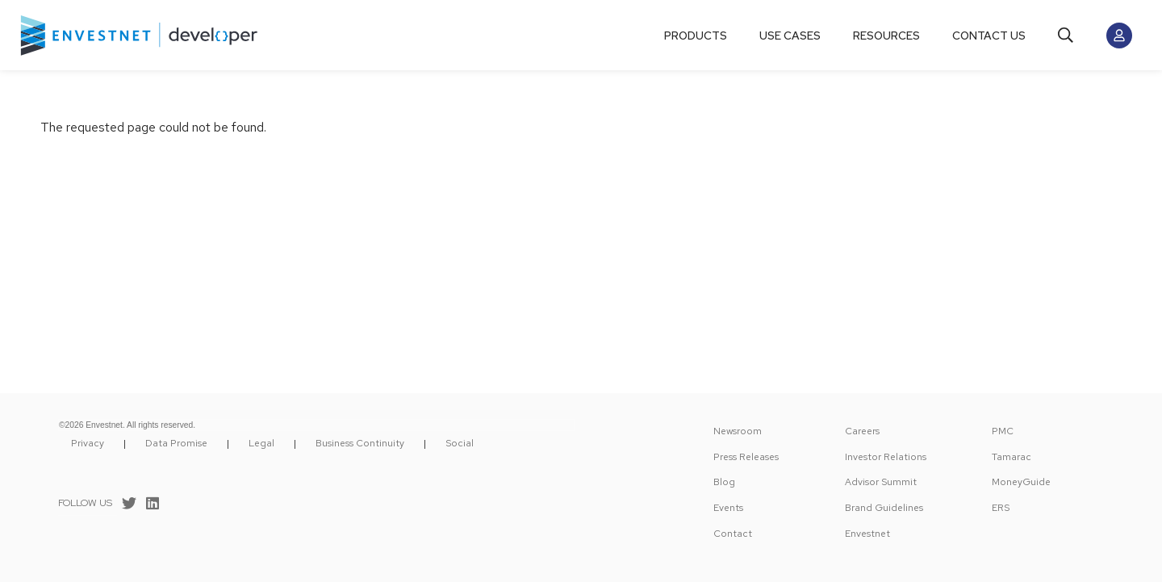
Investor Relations (885, 456)
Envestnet (867, 533)
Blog (724, 481)
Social (459, 443)
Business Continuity (360, 443)
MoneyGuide (1021, 481)
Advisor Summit (881, 481)
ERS (1000, 507)
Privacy (87, 443)
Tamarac (1011, 456)
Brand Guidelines (884, 507)
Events (728, 507)
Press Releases (746, 456)
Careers (862, 431)
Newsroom (737, 431)
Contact (732, 533)
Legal (261, 443)
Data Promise (176, 443)
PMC (1003, 431)
